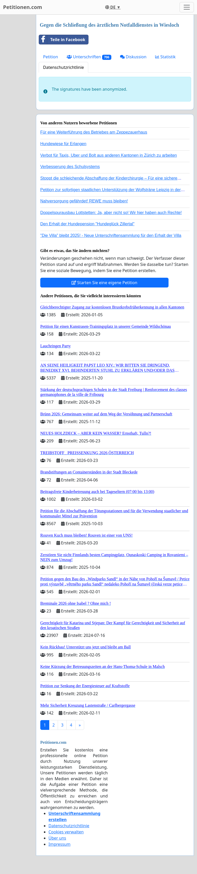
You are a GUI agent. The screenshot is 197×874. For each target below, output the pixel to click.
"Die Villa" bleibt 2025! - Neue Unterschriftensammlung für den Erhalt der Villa (110, 235)
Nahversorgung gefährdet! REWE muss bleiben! (84, 201)
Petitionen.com (22, 7)
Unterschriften (89, 57)
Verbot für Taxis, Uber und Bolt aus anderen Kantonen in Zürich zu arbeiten (108, 155)
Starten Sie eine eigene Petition (104, 282)
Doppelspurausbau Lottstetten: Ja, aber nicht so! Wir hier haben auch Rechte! (111, 212)
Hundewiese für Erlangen (63, 144)
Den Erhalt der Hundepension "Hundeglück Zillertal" (87, 224)
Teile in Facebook (62, 39)
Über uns (57, 838)
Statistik (165, 57)
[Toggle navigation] (187, 7)
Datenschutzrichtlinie (63, 67)
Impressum (59, 844)
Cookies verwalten (66, 832)
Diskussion (133, 57)
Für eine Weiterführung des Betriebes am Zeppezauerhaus (93, 132)
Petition (50, 57)
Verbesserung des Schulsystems (70, 166)
